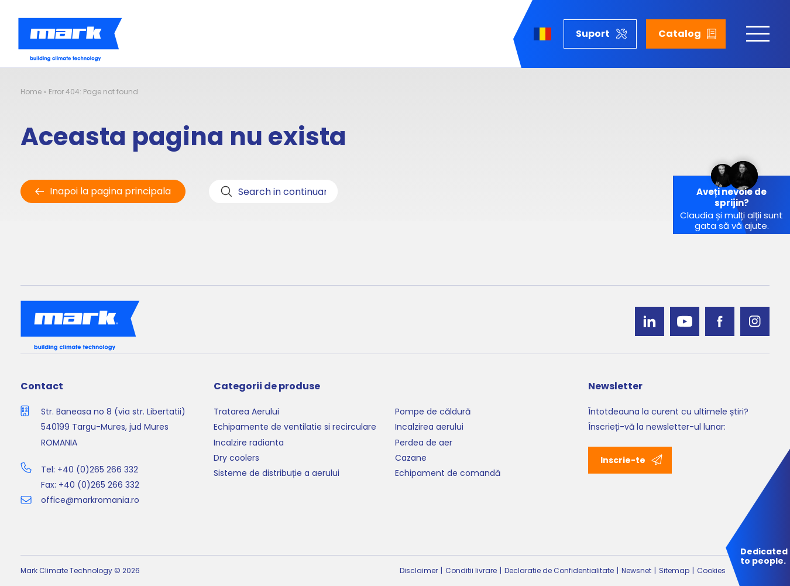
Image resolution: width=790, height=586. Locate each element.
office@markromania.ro (90, 500)
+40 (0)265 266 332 (97, 469)
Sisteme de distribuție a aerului (276, 473)
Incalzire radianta (249, 442)
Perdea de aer (423, 442)
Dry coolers (236, 458)
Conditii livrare (471, 570)
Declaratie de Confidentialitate (559, 570)
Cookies (711, 570)
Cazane (411, 458)
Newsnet (636, 570)
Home (31, 92)
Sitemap (674, 570)
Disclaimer (419, 570)
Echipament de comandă (447, 473)
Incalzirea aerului (429, 427)
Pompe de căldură (432, 411)
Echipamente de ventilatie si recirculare (295, 427)
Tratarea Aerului (246, 411)
